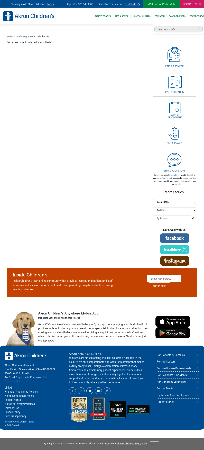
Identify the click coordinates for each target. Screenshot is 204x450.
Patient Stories (103, 16)
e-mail (169, 178)
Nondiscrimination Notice (19, 395)
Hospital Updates (142, 16)
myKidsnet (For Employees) (173, 395)
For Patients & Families (171, 355)
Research (160, 16)
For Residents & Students (172, 375)
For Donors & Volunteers (171, 381)
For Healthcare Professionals (174, 368)
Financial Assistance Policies (21, 391)
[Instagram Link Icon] (81, 390)
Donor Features (177, 16)
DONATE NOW (192, 4)
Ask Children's (132, 4)
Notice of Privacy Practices (20, 404)
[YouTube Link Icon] (98, 390)
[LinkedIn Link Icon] (89, 390)
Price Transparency (15, 416)
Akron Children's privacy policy (132, 443)
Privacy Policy (12, 412)
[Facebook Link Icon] (72, 390)
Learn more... (114, 382)
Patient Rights (13, 399)
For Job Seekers (166, 361)
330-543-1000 (12, 373)
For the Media (165, 388)
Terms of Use (12, 408)
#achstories (175, 175)
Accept (154, 444)
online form (161, 178)
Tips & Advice (121, 16)
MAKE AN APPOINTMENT (161, 4)
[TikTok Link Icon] (107, 390)
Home (10, 36)
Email (25, 373)
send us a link (190, 178)
